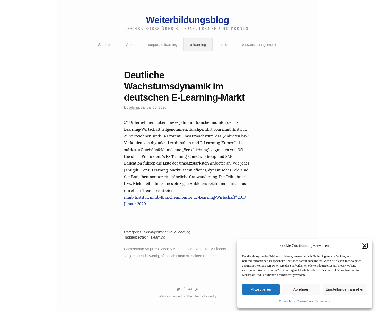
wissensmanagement (259, 45)
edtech (143, 237)
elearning (158, 237)
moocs (224, 45)
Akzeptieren (261, 289)
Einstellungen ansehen (345, 289)
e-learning (198, 45)
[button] (364, 245)
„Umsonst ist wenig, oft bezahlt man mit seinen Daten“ (171, 256)
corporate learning (162, 45)
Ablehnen (301, 289)
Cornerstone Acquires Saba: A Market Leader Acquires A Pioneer (175, 249)
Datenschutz (287, 301)
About (131, 45)
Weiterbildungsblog (187, 20)
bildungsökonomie (157, 232)
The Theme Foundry (201, 296)
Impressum (323, 301)
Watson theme (169, 296)
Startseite (105, 45)
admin (134, 107)
